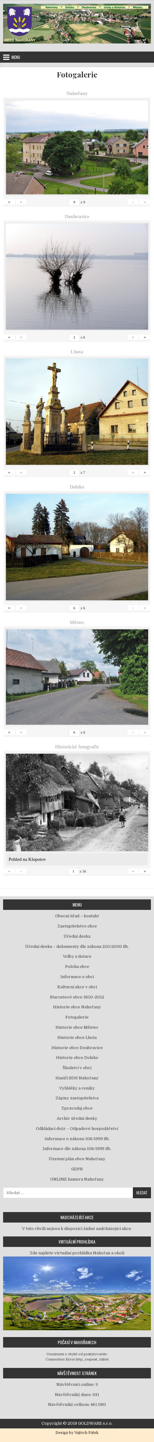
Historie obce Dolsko (77, 1057)
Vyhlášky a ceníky (77, 1088)
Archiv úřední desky (77, 1118)
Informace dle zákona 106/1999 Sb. (77, 1148)
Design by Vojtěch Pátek (77, 1433)
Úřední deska (77, 936)
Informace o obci (77, 976)
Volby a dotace (77, 956)
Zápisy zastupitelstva (77, 1098)
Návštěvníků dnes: (73, 1394)
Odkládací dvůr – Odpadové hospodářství (77, 1128)
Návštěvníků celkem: (69, 1404)
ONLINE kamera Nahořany (77, 1179)
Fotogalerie (77, 74)
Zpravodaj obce (77, 1108)
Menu (15, 57)
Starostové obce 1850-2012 (77, 997)
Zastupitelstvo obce (77, 926)
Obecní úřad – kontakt (77, 916)
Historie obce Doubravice (77, 1047)
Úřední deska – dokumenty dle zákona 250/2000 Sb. (77, 946)
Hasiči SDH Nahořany (77, 1078)
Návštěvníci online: (75, 1384)
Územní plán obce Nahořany (77, 1159)
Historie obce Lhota (77, 1037)
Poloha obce (77, 966)
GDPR (77, 1169)
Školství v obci (77, 1067)
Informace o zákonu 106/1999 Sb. (77, 1138)
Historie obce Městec (77, 1027)
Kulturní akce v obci (77, 987)
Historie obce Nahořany (77, 1007)
